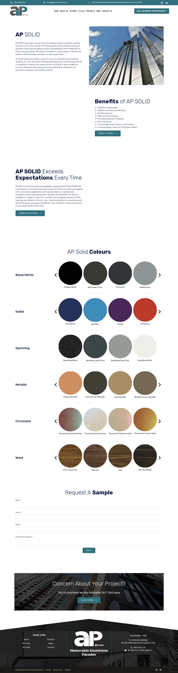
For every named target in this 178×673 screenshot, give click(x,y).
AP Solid (81, 11)
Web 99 (40, 670)
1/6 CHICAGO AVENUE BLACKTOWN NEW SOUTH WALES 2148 (117, 2)
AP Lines (73, 11)
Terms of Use (57, 670)
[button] (151, 11)
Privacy (48, 670)
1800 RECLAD (19, 2)
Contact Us (107, 11)
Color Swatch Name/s (24, 537)
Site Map (67, 670)
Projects (90, 11)
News (98, 11)
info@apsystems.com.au (57, 2)
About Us (64, 11)
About (26, 639)
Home (56, 11)
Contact (51, 647)
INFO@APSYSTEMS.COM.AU (140, 650)
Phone (18, 512)
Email (18, 524)
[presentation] (55, 275)
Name (18, 500)
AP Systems (25, 670)
